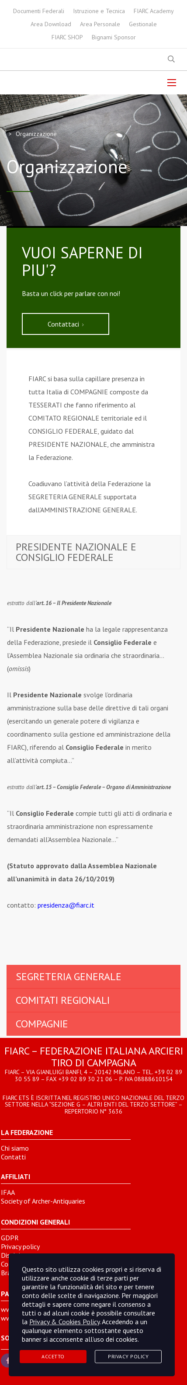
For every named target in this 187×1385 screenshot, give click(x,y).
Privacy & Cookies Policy (64, 1321)
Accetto (53, 1356)
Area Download (51, 24)
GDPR (10, 1237)
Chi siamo (15, 1148)
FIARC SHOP (67, 37)
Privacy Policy (128, 1356)
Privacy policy (20, 1246)
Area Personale (100, 24)
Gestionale (143, 24)
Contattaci (65, 324)
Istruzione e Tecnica (99, 11)
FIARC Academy (154, 11)
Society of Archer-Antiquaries (43, 1201)
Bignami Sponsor (114, 37)
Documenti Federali (38, 11)
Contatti (13, 1156)
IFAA (8, 1192)
